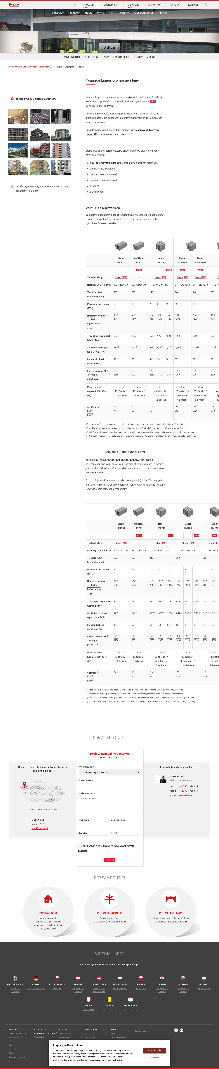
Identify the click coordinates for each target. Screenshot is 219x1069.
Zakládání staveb (43, 921)
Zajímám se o (86, 767)
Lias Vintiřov (141, 989)
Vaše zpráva (86, 793)
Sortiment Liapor (29, 67)
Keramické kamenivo (17, 1033)
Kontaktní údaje (115, 1033)
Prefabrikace (173, 921)
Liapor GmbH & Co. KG (36, 989)
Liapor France (88, 1010)
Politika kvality (90, 1037)
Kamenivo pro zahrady (109, 918)
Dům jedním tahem (48, 928)
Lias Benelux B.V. (120, 989)
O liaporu (63, 1030)
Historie (87, 1033)
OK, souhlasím (154, 1050)
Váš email (84, 820)
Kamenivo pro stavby (48, 918)
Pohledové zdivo (121, 56)
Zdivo (88, 13)
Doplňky (151, 56)
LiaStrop (123, 13)
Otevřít (119, 277)
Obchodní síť (40, 1030)
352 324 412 (188, 786)
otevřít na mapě (39, 828)
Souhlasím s (106, 848)
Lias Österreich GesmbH (78, 990)
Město (83, 833)
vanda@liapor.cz (188, 795)
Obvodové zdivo (72, 56)
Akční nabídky (64, 1037)
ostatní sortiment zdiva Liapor (113, 150)
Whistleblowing (40, 1037)
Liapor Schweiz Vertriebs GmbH (99, 990)
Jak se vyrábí (64, 1033)
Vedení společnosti (117, 1037)
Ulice (114, 833)
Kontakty (113, 1030)
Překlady (138, 56)
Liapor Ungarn (204, 989)
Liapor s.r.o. (57, 989)
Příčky (106, 56)
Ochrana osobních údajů (45, 1033)
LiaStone (74, 13)
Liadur (163, 13)
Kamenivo (58, 13)
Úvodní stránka (14, 67)
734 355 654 (188, 790)
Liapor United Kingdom (15, 990)
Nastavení (154, 1057)
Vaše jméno (85, 780)
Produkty (13, 1030)
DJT (111, 13)
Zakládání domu (144, 13)
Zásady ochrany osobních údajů (107, 1060)
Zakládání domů (15, 1037)
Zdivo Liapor (39, 925)
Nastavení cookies (142, 1031)
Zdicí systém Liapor (46, 67)
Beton (100, 13)
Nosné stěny (91, 56)
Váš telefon (118, 820)
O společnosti (90, 1030)
